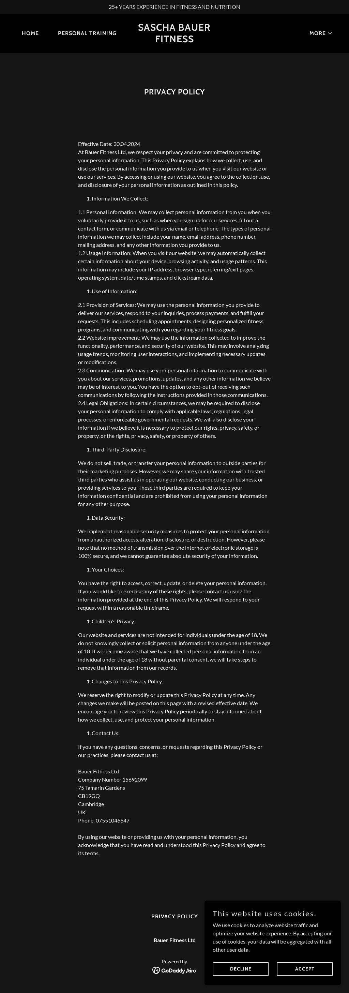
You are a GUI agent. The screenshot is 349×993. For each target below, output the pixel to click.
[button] (318, 33)
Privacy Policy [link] (174, 916)
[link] (174, 40)
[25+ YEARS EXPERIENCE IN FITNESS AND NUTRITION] (174, 6)
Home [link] (30, 33)
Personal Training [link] (87, 33)
